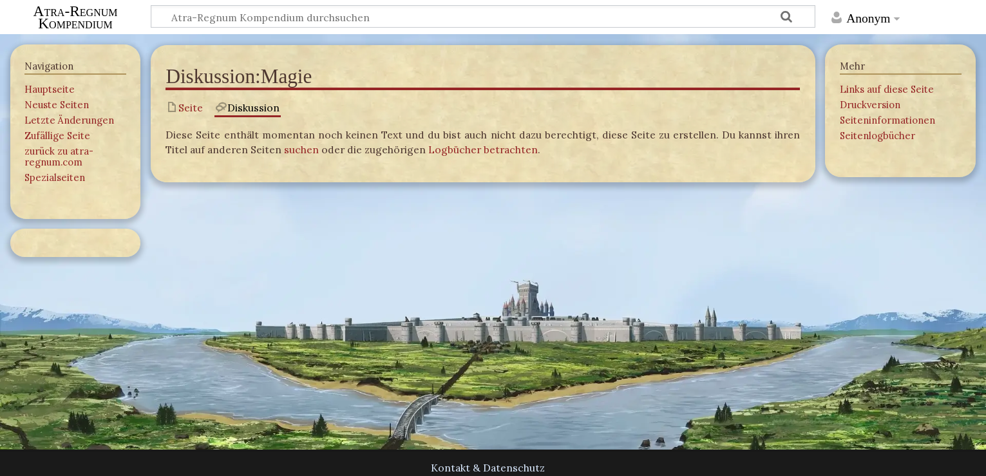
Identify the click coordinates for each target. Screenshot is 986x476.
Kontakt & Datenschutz (488, 467)
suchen (301, 149)
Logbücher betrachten (483, 149)
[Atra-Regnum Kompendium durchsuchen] (483, 16)
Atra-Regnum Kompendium (75, 17)
